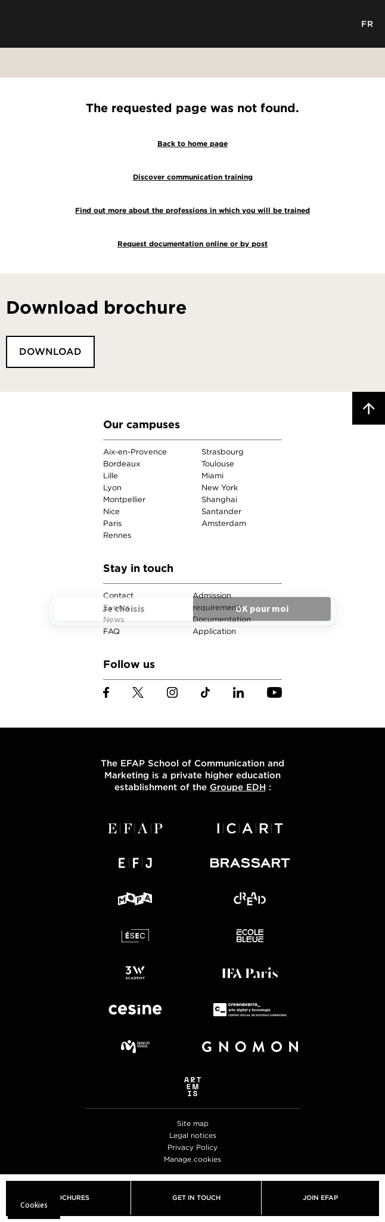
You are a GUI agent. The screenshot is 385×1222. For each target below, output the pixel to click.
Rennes (117, 535)
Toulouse (217, 463)
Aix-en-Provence (135, 451)
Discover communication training (193, 176)
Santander (221, 511)
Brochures (68, 1197)
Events (116, 607)
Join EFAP (320, 1197)
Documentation (221, 619)
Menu (18, 24)
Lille (110, 475)
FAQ (111, 631)
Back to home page (192, 143)
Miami (212, 475)
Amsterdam (223, 523)
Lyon (112, 487)
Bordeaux (121, 463)
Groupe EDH (238, 787)
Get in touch (196, 1197)
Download (50, 351)
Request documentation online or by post (192, 243)
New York (219, 487)
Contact (118, 595)
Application (214, 631)
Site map (193, 1123)
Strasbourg (222, 451)
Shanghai (219, 499)
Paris (112, 523)
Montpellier (124, 499)
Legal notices (192, 1135)
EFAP (192, 24)
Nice (111, 511)
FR (367, 24)
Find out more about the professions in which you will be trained (192, 210)
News (113, 619)
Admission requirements (217, 601)
